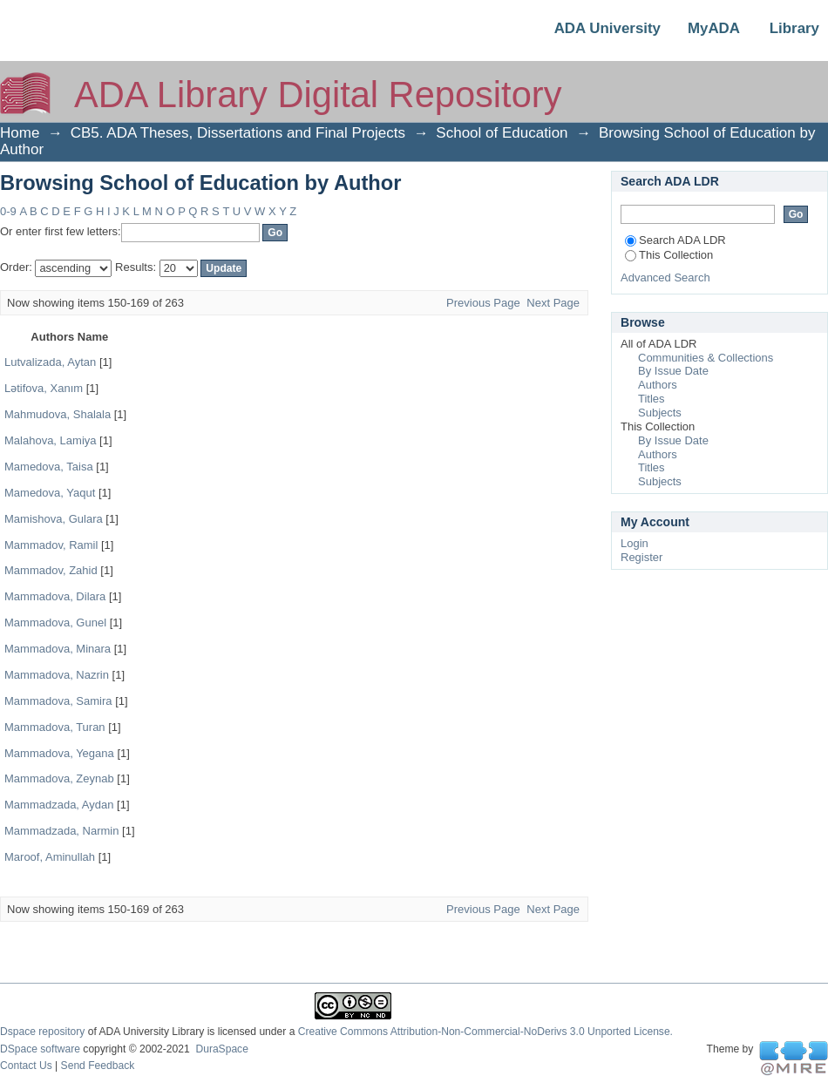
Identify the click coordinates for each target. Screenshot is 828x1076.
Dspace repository (42, 1031)
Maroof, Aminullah (49, 856)
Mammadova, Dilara (54, 596)
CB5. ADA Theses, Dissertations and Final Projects (238, 133)
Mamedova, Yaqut (49, 492)
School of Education (501, 133)
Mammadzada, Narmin (61, 830)
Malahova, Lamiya (50, 440)
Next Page (553, 302)
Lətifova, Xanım (43, 388)
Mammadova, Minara (57, 648)
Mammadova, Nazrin (56, 674)
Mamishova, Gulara (53, 518)
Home (19, 133)
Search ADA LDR (675, 240)
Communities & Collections (705, 357)
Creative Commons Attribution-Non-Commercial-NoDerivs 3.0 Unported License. (485, 1031)
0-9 (8, 211)
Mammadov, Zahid (51, 570)
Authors (657, 384)
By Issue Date (673, 370)
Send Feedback (98, 1065)
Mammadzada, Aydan (59, 804)
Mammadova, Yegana (59, 753)
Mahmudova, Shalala (57, 414)
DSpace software (40, 1049)
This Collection (669, 254)
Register (641, 557)
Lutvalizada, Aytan (50, 362)
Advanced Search (665, 277)
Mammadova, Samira (58, 700)
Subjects (660, 412)
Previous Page (483, 302)
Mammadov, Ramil (51, 545)
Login (634, 543)
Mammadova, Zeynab (59, 778)
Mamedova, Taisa (48, 466)
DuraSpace (221, 1049)
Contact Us (26, 1065)
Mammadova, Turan (54, 727)
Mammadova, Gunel (55, 622)
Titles (651, 398)
